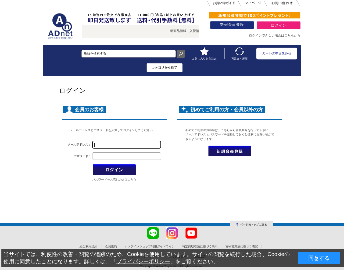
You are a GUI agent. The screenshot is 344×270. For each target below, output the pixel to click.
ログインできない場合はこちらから (274, 35)
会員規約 (111, 246)
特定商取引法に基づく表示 (200, 246)
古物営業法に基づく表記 (241, 246)
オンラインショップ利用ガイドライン (149, 246)
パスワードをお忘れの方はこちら (114, 179)
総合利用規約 (88, 246)
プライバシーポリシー (143, 261)
